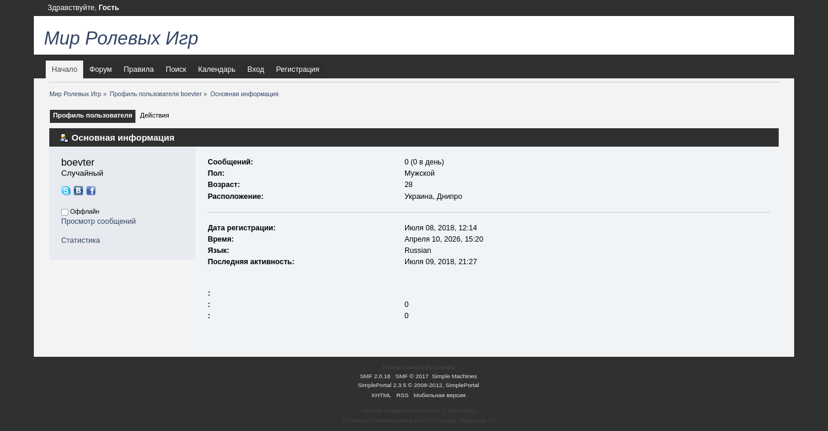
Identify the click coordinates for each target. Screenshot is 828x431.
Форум (100, 69)
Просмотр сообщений (98, 221)
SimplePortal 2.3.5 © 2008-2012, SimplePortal (418, 385)
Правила (139, 69)
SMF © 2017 (412, 376)
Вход (255, 69)
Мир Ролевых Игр (121, 38)
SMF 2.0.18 (375, 376)
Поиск (176, 69)
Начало (64, 69)
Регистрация (298, 69)
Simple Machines (454, 376)
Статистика (80, 240)
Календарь (217, 69)
